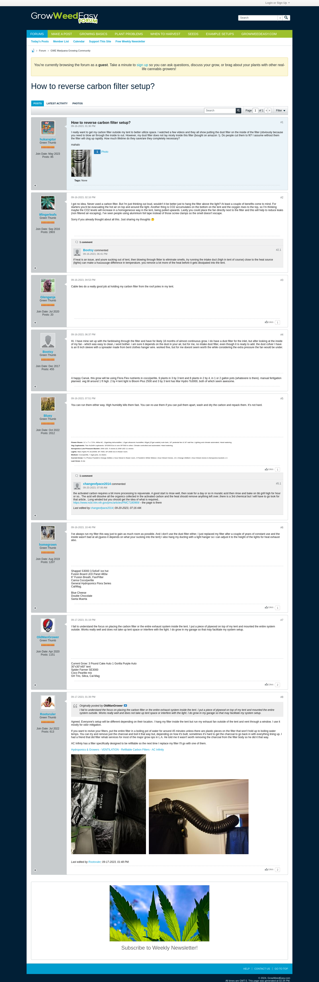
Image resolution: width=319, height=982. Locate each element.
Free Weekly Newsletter (130, 41)
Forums (37, 34)
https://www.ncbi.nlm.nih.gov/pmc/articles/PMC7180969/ (106, 502)
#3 (281, 280)
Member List (61, 41)
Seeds (193, 34)
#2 (281, 197)
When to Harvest (165, 34)
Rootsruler (48, 714)
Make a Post (61, 34)
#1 (281, 122)
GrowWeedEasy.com (259, 34)
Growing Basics (93, 34)
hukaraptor (48, 139)
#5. (278, 483)
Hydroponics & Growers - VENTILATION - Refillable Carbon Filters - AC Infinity (117, 749)
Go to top (281, 968)
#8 (281, 697)
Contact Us (262, 968)
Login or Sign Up (277, 2)
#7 (281, 620)
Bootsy (88, 250)
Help (246, 968)
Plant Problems (129, 34)
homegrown (47, 544)
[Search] (260, 18)
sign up (142, 65)
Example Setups (220, 34)
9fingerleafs (48, 214)
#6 (281, 527)
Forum (42, 50)
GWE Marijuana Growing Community (70, 50)
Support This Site (100, 41)
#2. (278, 249)
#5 (281, 398)
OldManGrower (48, 637)
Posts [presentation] (37, 103)
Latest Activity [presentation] (57, 103)
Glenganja (47, 297)
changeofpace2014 (97, 484)
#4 (281, 334)
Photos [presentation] (77, 103)
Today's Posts (40, 41)
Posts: (46, 156)
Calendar (79, 41)
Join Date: (42, 153)
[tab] (37, 103)
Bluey (48, 415)
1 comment (86, 242)
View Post (125, 705)
